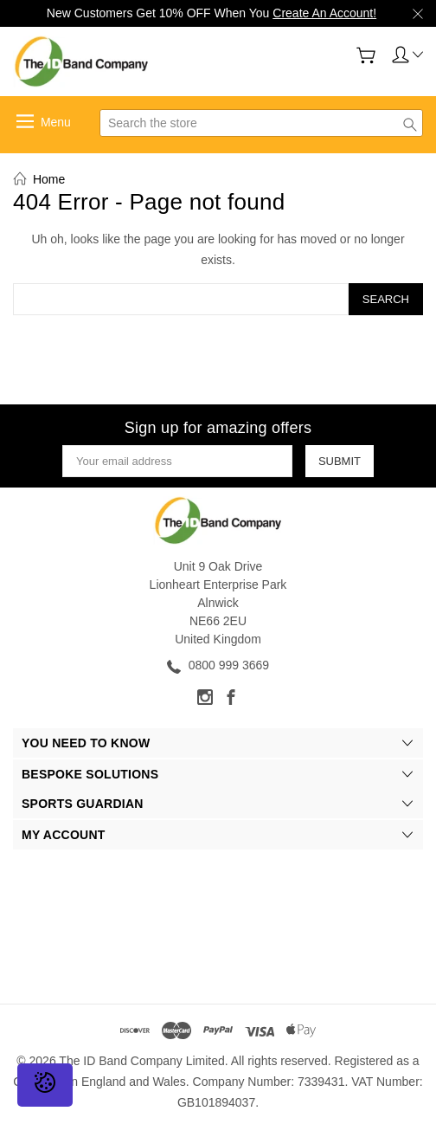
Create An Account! (324, 13)
